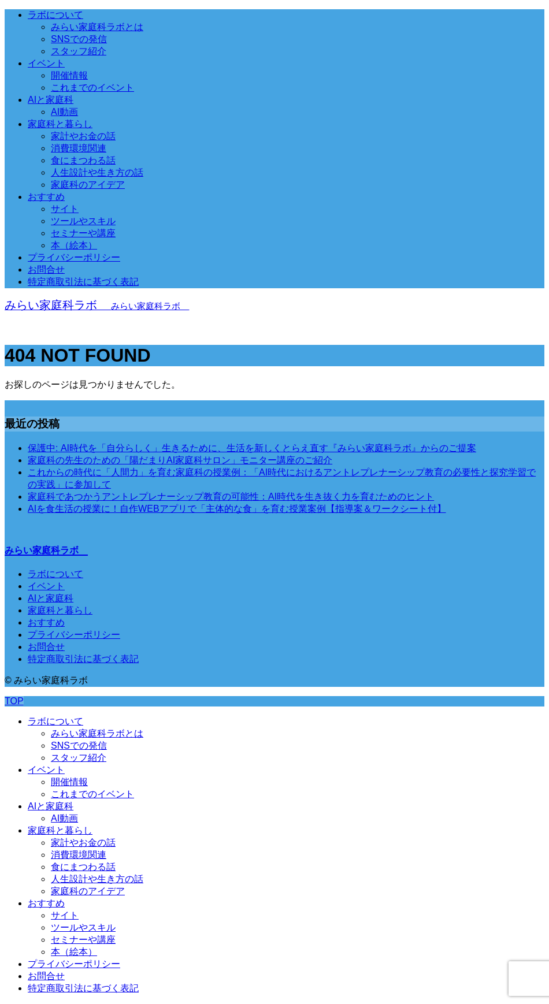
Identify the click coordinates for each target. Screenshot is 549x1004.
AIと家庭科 (50, 100)
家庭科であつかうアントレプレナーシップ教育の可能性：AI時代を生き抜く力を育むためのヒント (231, 496)
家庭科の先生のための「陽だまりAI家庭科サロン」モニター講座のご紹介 (180, 460)
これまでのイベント (92, 87)
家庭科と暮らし (60, 124)
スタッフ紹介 (78, 51)
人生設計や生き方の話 (97, 172)
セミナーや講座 (83, 233)
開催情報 (69, 75)
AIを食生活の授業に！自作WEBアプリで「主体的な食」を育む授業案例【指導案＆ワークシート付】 (237, 509)
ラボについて (55, 15)
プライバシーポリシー (74, 257)
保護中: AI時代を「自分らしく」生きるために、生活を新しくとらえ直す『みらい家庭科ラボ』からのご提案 (252, 448)
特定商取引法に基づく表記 (83, 282)
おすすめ (46, 197)
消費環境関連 (78, 148)
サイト (65, 209)
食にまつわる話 (83, 160)
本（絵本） (74, 245)
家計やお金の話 (83, 136)
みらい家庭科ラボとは (97, 27)
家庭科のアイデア (88, 184)
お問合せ (46, 269)
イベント (46, 63)
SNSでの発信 (79, 39)
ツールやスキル (83, 221)
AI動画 (64, 112)
